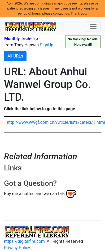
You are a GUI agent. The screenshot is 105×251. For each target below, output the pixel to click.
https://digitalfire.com (24, 241)
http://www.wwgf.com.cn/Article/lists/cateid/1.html (56, 122)
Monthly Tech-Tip (21, 38)
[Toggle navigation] (93, 26)
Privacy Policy (17, 247)
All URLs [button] (15, 56)
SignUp (46, 44)
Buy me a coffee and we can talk (34, 193)
